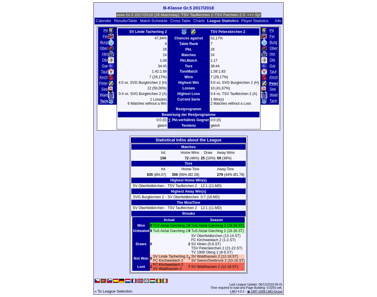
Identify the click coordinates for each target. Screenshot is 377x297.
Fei (105, 36)
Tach (273, 101)
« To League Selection (113, 291)
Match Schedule (153, 21)
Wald (104, 95)
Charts (199, 21)
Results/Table (125, 21)
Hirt (105, 54)
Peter (103, 83)
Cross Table (180, 21)
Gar (105, 66)
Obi (105, 60)
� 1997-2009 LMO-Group (264, 291)
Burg (104, 42)
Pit (106, 31)
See (104, 89)
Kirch (104, 77)
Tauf (104, 72)
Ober (104, 48)
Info (278, 21)
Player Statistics (254, 21)
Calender (103, 21)
